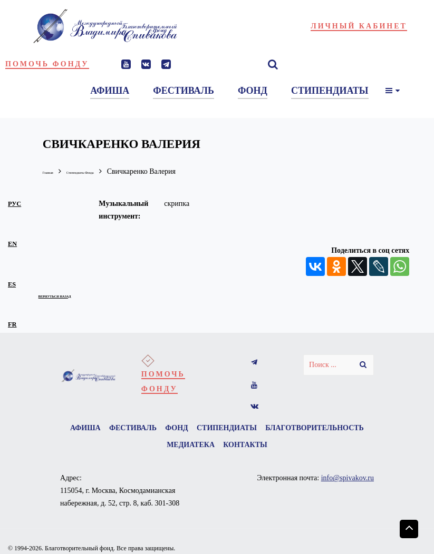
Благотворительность (153, 453)
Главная (55, 171)
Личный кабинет (359, 26)
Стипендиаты (294, 429)
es (12, 283)
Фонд (234, 429)
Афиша (125, 429)
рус (14, 202)
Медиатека (244, 453)
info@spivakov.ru (347, 489)
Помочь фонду (47, 64)
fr (12, 323)
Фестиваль (182, 429)
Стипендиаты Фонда (113, 171)
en (12, 242)
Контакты (308, 453)
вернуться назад (76, 294)
